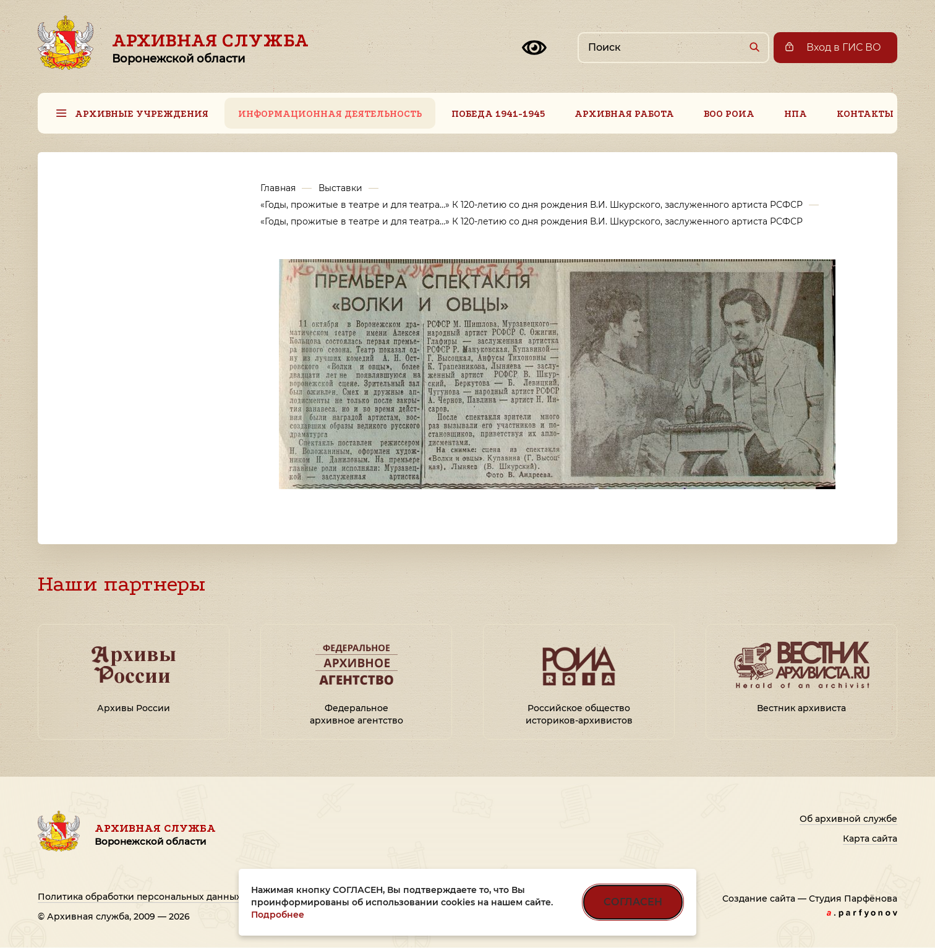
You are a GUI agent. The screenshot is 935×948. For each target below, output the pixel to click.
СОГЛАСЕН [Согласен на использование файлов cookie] (633, 902)
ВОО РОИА (729, 113)
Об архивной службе (848, 818)
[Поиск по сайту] (673, 47)
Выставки (340, 188)
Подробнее (277, 914)
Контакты (865, 113)
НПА (795, 113)
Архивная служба (210, 48)
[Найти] (754, 47)
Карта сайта (870, 838)
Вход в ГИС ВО (843, 47)
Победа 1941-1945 (498, 113)
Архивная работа (624, 113)
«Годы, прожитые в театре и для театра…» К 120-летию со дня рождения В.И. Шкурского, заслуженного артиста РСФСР (531, 204)
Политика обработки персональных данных (139, 896)
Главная (278, 188)
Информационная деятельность (330, 113)
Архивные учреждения (141, 113)
